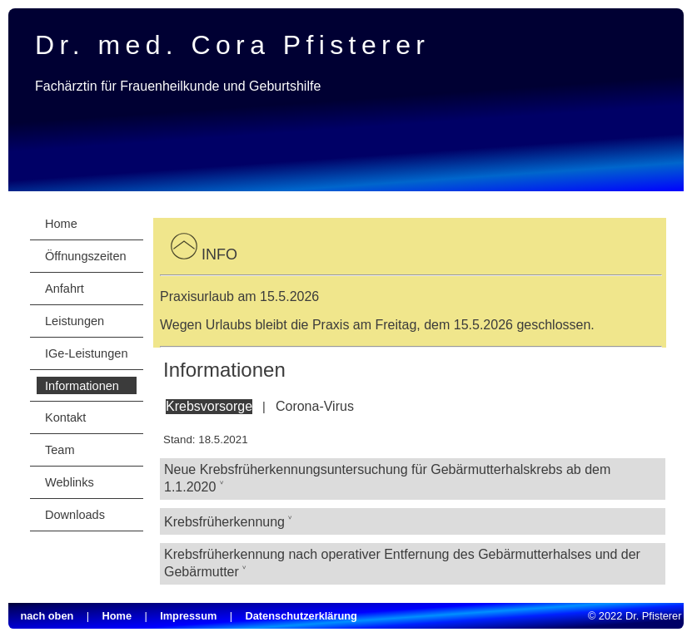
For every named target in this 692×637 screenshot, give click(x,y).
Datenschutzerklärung (301, 616)
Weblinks (69, 482)
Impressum (188, 616)
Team (60, 450)
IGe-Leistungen (86, 353)
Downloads (75, 514)
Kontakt (65, 417)
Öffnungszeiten (86, 256)
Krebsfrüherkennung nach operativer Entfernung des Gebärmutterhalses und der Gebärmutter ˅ (402, 563)
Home (61, 223)
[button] (184, 254)
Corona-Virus (315, 406)
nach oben (46, 616)
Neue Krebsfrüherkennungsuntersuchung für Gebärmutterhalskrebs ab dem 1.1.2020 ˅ (387, 478)
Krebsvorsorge (209, 406)
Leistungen (74, 321)
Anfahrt (64, 288)
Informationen (82, 386)
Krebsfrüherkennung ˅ (228, 522)
